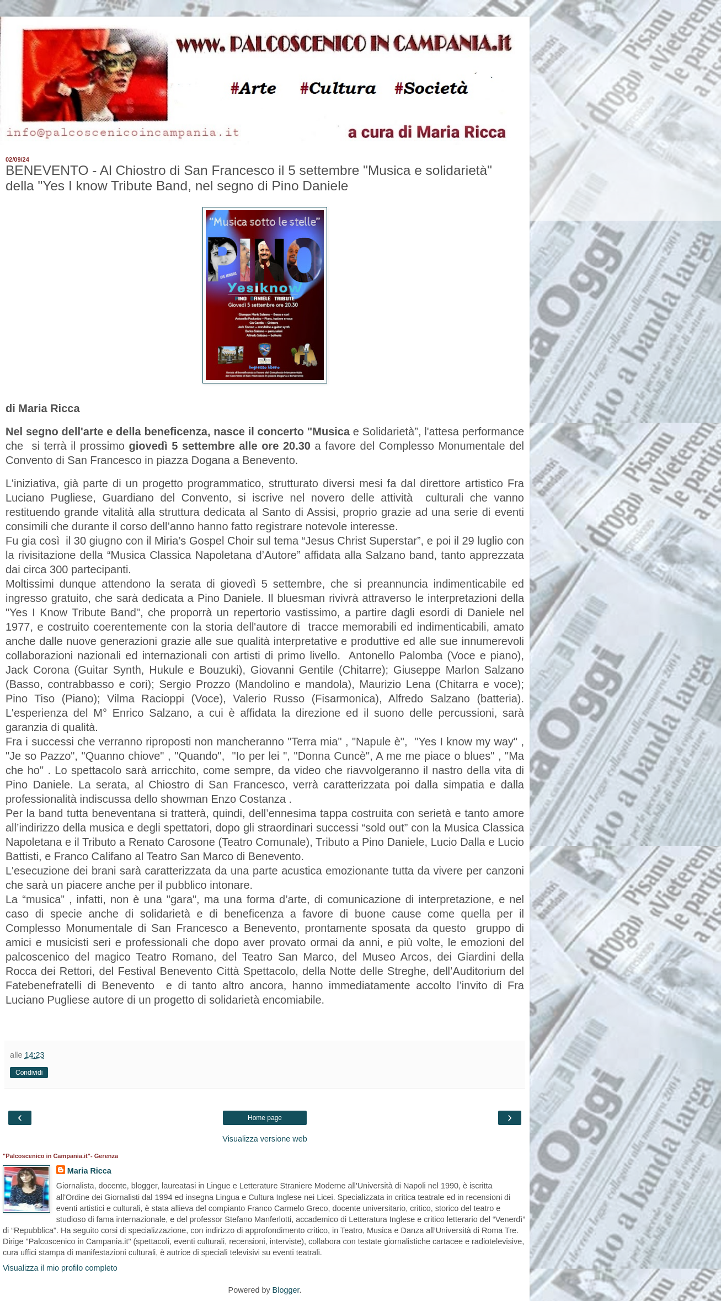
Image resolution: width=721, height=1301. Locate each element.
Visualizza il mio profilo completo (60, 1267)
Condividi (28, 1072)
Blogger (286, 1290)
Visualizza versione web (264, 1138)
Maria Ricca (89, 1170)
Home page (265, 1118)
